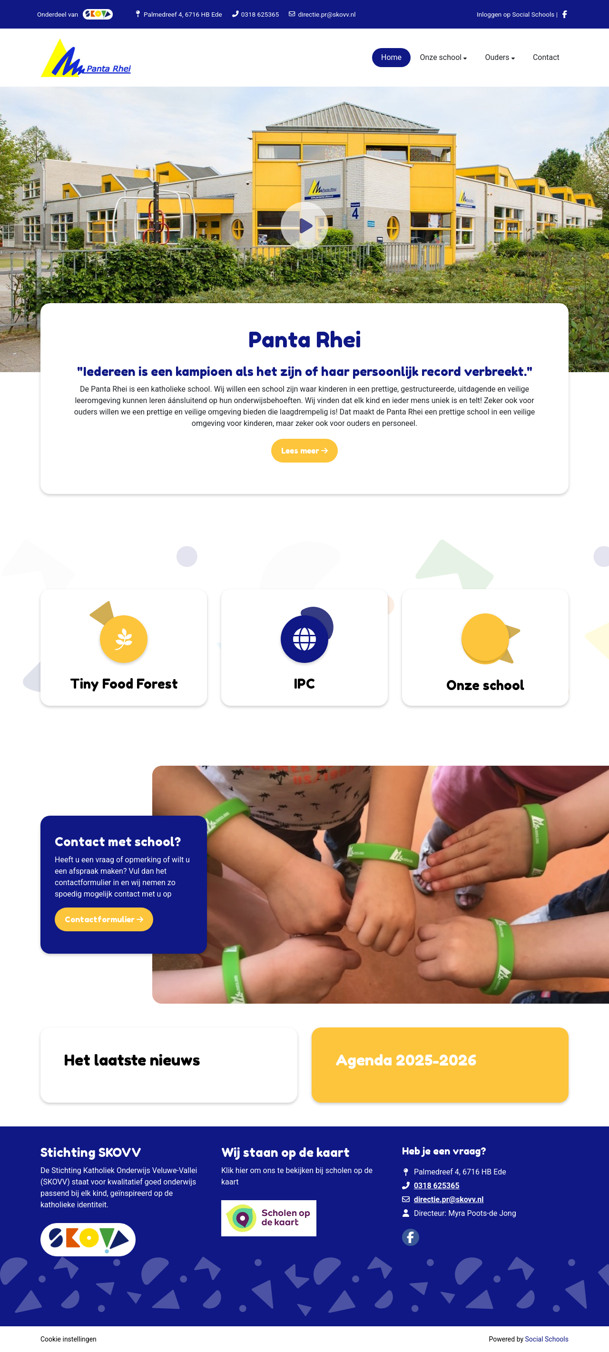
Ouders (498, 57)
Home (391, 57)
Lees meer (301, 450)
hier (242, 1170)
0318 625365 (260, 14)
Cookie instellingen (68, 1339)
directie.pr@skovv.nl (326, 14)
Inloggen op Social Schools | (517, 14)
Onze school (441, 57)
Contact (546, 57)
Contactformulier (101, 919)
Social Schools (547, 1339)
